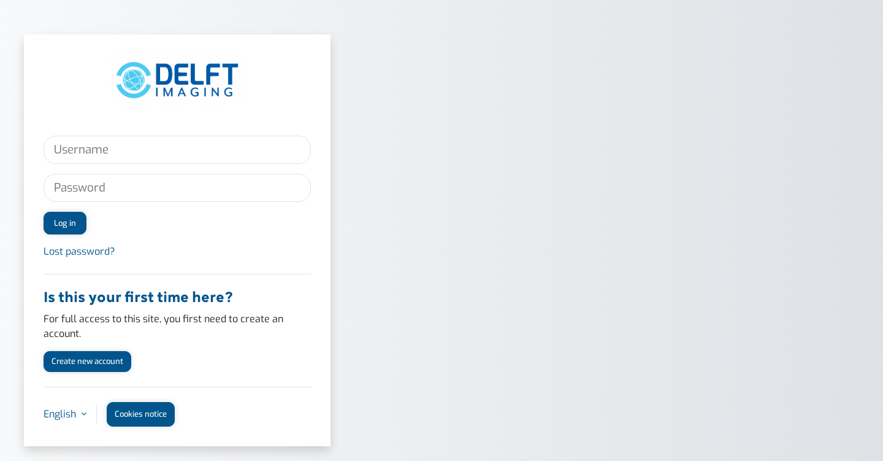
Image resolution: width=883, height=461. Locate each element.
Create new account (87, 361)
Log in (65, 223)
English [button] (61, 414)
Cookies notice (141, 414)
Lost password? (79, 251)
